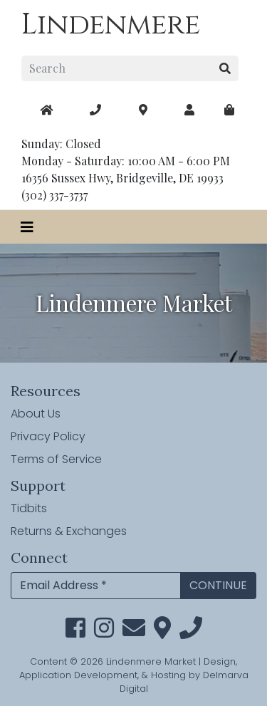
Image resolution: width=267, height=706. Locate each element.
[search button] (225, 68)
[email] (133, 632)
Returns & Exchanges (69, 531)
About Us (36, 413)
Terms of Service (56, 459)
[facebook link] (75, 632)
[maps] (229, 109)
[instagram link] (104, 632)
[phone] (190, 632)
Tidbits (29, 508)
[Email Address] (95, 585)
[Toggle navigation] (27, 227)
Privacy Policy (48, 436)
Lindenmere (110, 25)
